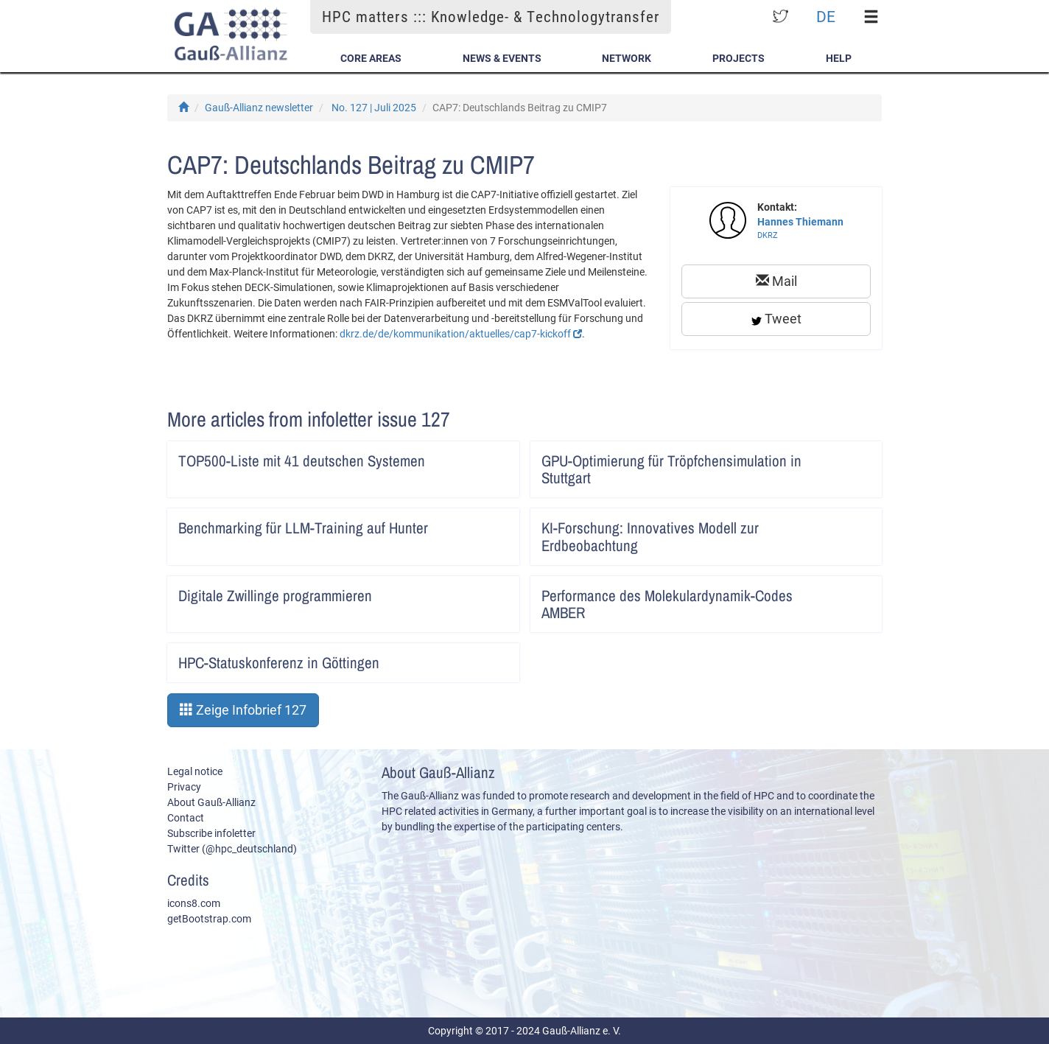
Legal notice (194, 771)
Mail (776, 281)
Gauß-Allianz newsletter (259, 107)
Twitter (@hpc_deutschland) (232, 849)
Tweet (776, 318)
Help (839, 58)
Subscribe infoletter (211, 833)
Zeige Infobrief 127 (243, 710)
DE (825, 16)
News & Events (502, 58)
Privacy (184, 787)
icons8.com (193, 903)
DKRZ (767, 235)
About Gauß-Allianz (211, 802)
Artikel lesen (498, 456)
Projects (738, 58)
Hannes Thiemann (800, 222)
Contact (185, 818)
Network (626, 58)
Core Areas (370, 58)
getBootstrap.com (209, 919)
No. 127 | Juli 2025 (373, 107)
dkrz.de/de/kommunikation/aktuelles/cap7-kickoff (461, 334)
